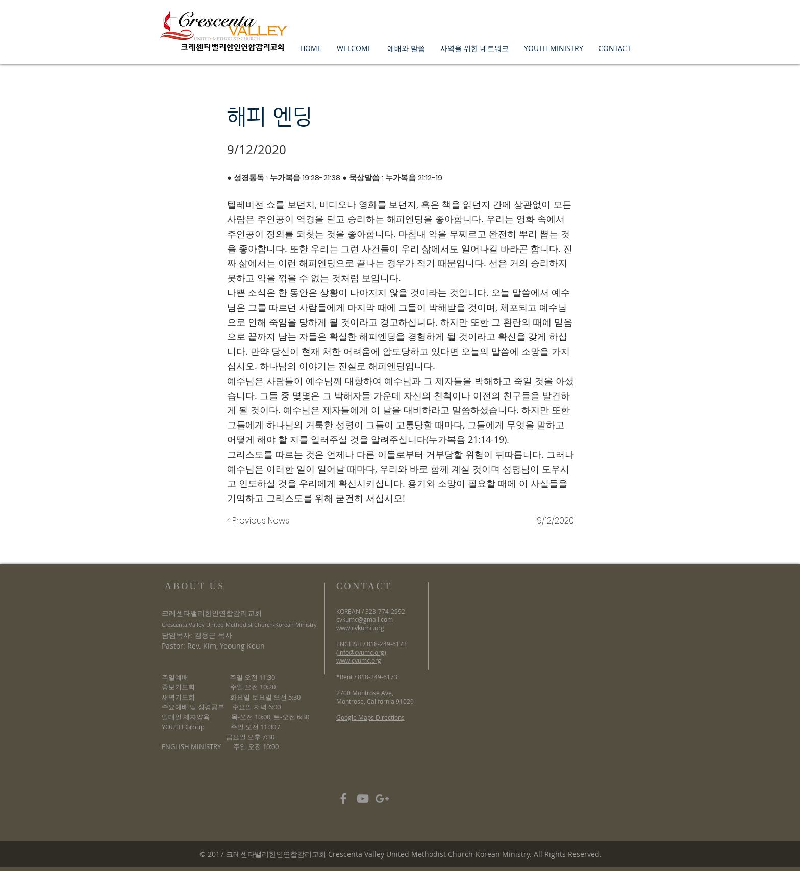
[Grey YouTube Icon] (363, 798)
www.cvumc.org (358, 660)
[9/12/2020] (548, 521)
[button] (354, 48)
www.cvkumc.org (360, 628)
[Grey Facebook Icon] (343, 798)
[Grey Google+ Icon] (382, 798)
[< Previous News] (260, 521)
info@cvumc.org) (362, 652)
